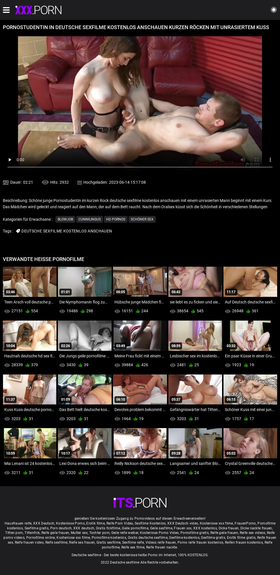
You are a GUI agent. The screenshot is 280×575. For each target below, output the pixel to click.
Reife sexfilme (56, 542)
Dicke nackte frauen (256, 528)
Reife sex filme (133, 547)
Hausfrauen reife (18, 523)
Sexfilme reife (133, 542)
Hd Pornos (115, 219)
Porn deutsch (61, 528)
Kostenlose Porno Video (159, 533)
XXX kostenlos (205, 528)
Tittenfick (32, 533)
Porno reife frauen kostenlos (200, 542)
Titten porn (14, 533)
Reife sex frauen (82, 542)
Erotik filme (95, 523)
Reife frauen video (29, 542)
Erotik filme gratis (241, 538)
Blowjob (65, 219)
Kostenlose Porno (70, 523)
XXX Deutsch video (182, 523)
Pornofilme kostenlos (109, 538)
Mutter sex (79, 533)
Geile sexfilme (161, 528)
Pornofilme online (40, 538)
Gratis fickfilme (108, 528)
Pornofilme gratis (194, 533)
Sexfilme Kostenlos (150, 523)
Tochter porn (99, 533)
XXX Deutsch (43, 523)
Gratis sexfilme (108, 542)
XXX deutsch (83, 528)
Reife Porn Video (119, 523)
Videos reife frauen (161, 542)
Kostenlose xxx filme (216, 523)
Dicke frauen (229, 528)
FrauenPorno (245, 523)
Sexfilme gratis (37, 528)
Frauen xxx (183, 528)
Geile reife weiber (124, 533)
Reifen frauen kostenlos (244, 542)
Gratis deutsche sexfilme (148, 538)
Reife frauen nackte (161, 547)
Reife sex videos (252, 533)
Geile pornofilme (135, 528)
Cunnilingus (89, 219)
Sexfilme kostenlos (184, 538)
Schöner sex (142, 219)
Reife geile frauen (55, 533)
